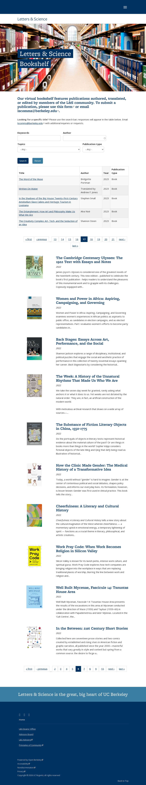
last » (76, 246)
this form (65, 106)
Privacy (21, 771)
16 (77, 240)
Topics (21, 144)
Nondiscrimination (26, 767)
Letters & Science (32, 19)
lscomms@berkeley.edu (38, 110)
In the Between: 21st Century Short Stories (92, 628)
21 (114, 240)
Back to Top (123, 780)
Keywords (23, 132)
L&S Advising (26, 739)
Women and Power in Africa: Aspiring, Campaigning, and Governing (88, 300)
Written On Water (28, 188)
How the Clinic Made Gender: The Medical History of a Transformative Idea (91, 467)
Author (67, 132)
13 (56, 240)
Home (22, 719)
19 (99, 240)
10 (103, 669)
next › (123, 240)
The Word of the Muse (31, 179)
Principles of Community (31, 745)
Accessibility (23, 763)
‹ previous (42, 240)
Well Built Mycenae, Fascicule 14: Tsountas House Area (92, 589)
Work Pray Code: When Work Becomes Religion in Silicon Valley (88, 548)
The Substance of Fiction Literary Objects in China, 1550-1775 (91, 426)
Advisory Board (26, 734)
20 (106, 240)
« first (29, 240)
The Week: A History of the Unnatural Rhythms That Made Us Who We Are (87, 378)
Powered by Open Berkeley (30, 760)
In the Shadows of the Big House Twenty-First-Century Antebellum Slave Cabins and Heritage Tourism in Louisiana (48, 202)
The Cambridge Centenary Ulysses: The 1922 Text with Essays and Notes (89, 259)
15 (70, 240)
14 (63, 240)
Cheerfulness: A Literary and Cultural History (87, 508)
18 (92, 240)
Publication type (92, 144)
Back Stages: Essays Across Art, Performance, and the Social (82, 341)
